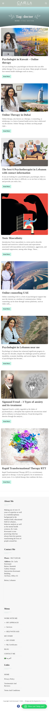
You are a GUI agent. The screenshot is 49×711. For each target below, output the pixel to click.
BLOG (6, 649)
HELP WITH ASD (12, 631)
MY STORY (8, 636)
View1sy (43, 701)
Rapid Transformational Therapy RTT (24, 468)
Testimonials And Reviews (10, 685)
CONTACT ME (9, 654)
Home (17, 20)
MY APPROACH (12, 622)
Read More (6, 76)
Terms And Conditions (12, 690)
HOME (6, 674)
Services (9, 627)
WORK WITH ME (10, 618)
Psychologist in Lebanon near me (21, 347)
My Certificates (11, 645)
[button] (34, 706)
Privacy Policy (9, 679)
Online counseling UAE (15, 292)
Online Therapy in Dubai (16, 114)
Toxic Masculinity (12, 238)
